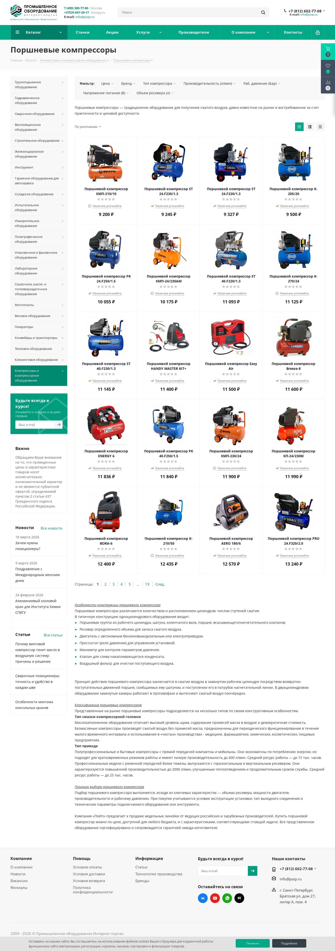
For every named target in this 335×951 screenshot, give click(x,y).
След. (160, 584)
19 (147, 584)
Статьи (141, 867)
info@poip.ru (84, 17)
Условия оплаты (87, 867)
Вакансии (19, 880)
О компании (21, 867)
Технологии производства (158, 873)
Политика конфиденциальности (93, 889)
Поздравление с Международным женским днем (37, 575)
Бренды (142, 880)
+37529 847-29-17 (76, 12)
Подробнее (289, 943)
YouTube (215, 898)
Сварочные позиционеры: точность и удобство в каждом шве (37, 681)
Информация (149, 858)
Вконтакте (203, 898)
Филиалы (19, 887)
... (137, 584)
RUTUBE (239, 898)
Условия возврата (89, 880)
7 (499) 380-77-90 (76, 8)
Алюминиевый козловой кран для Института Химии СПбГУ (38, 606)
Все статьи (53, 635)
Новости (18, 873)
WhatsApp (227, 898)
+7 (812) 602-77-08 (305, 11)
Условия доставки (89, 873)
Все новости (52, 528)
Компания (21, 858)
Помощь (82, 858)
